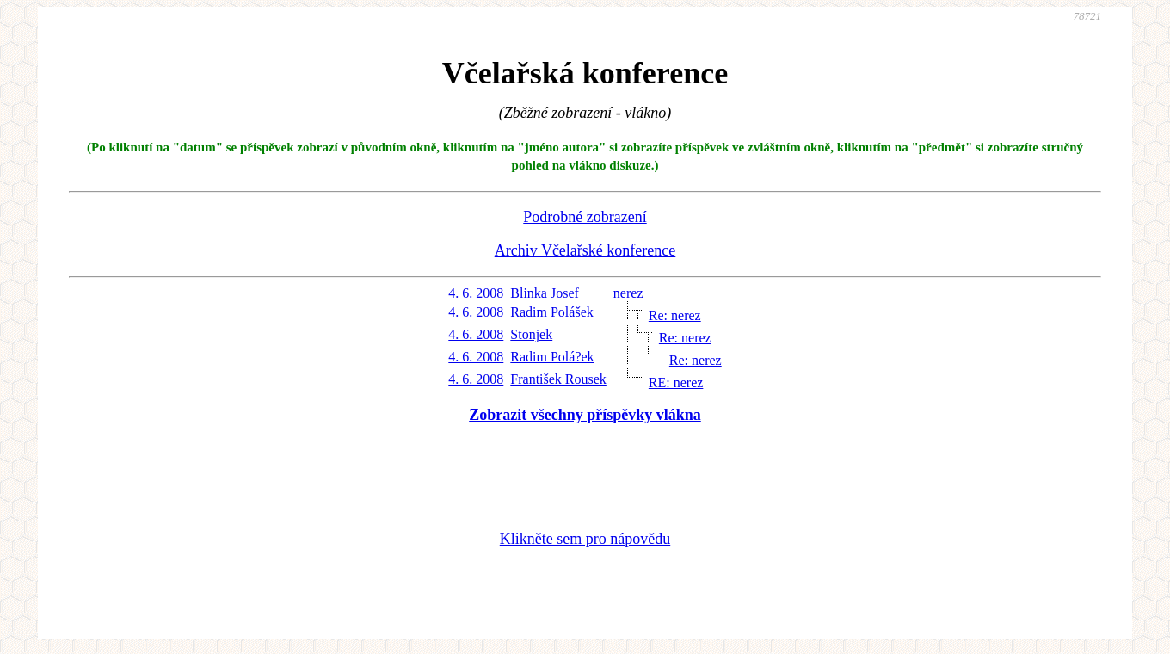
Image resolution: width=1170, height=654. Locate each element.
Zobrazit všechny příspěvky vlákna (585, 414)
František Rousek (558, 379)
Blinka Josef (544, 293)
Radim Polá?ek (552, 356)
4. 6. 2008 (475, 293)
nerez (628, 293)
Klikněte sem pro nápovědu (585, 538)
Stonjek (531, 334)
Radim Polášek (551, 312)
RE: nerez (676, 382)
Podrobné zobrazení (584, 216)
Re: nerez (675, 315)
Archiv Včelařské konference (585, 250)
